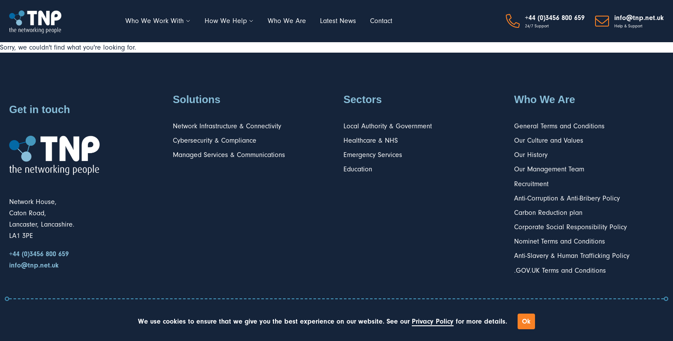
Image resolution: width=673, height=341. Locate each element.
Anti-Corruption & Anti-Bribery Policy (567, 198)
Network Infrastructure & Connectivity (227, 126)
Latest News (338, 21)
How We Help (229, 21)
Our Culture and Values (548, 140)
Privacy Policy (433, 321)
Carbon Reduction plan (548, 213)
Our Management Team (549, 169)
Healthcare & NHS (370, 140)
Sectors (362, 99)
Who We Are (287, 21)
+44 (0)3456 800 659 (555, 18)
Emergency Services (372, 155)
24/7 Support (537, 26)
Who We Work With (158, 21)
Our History (531, 155)
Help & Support (628, 26)
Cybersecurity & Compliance (214, 140)
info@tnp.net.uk (639, 18)
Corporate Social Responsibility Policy (570, 227)
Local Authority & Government (387, 126)
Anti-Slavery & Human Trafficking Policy (571, 256)
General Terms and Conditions (559, 126)
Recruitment (531, 184)
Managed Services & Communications (229, 155)
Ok (526, 321)
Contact (381, 21)
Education (357, 169)
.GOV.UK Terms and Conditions (560, 270)
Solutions (196, 99)
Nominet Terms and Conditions (559, 241)
